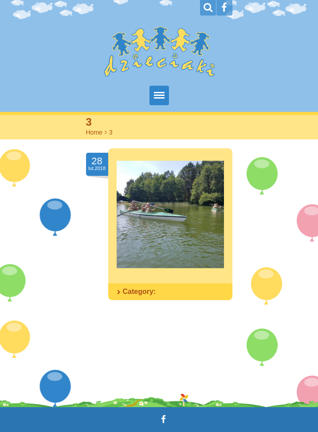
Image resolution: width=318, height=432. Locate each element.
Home (94, 132)
